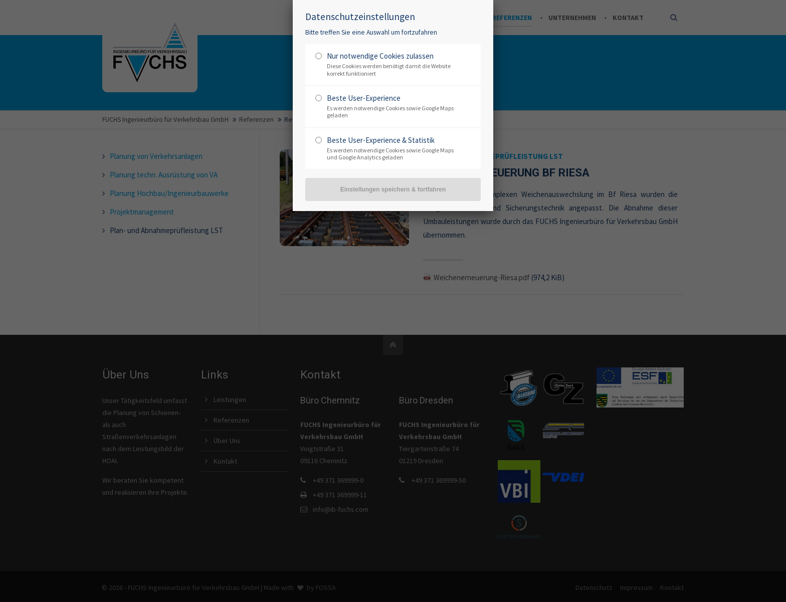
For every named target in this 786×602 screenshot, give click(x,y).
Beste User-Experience (364, 98)
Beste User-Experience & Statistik (381, 140)
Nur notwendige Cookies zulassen (380, 56)
